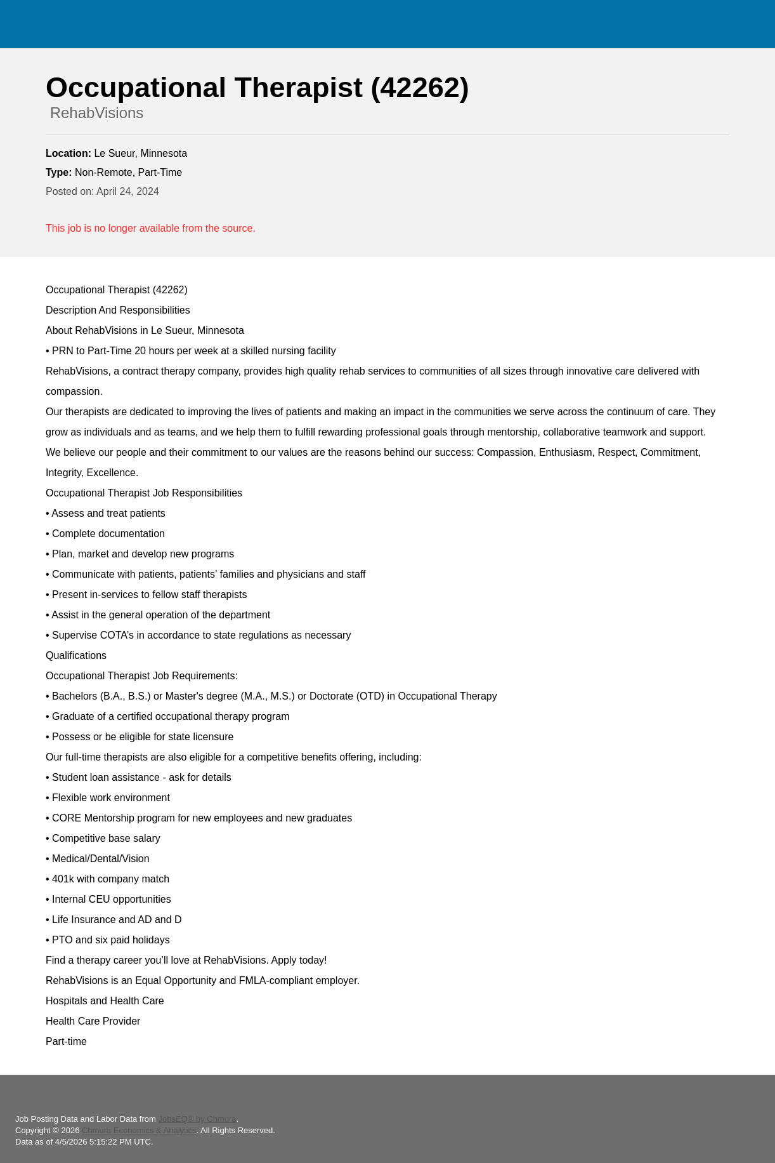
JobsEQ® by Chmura (197, 1119)
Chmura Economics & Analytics (139, 1130)
